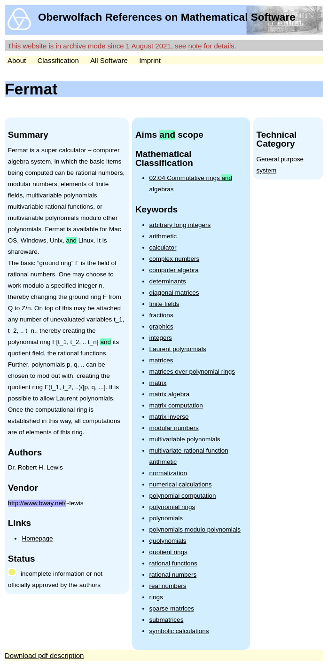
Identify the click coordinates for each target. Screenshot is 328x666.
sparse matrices (171, 608)
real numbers (168, 585)
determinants (167, 281)
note (195, 46)
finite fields (164, 303)
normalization (168, 473)
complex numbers (174, 258)
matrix (158, 382)
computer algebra (174, 270)
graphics (161, 326)
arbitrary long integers (180, 224)
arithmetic (163, 236)
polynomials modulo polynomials (195, 529)
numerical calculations (180, 484)
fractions (161, 315)
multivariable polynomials (184, 439)
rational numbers (173, 574)
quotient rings (168, 552)
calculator (163, 247)
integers (160, 337)
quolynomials (168, 540)
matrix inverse (169, 416)
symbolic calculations (179, 631)
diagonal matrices (174, 292)
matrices (161, 360)
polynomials (166, 518)
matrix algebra (169, 394)
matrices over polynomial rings (192, 371)
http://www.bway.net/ (37, 503)
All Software (109, 60)
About (17, 60)
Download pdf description (44, 655)
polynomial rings (172, 506)
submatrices (166, 619)
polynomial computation (182, 495)
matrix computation (176, 405)
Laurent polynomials (177, 349)
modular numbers (174, 427)
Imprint (150, 60)
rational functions (173, 563)
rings (156, 597)
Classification (57, 60)
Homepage (37, 538)
